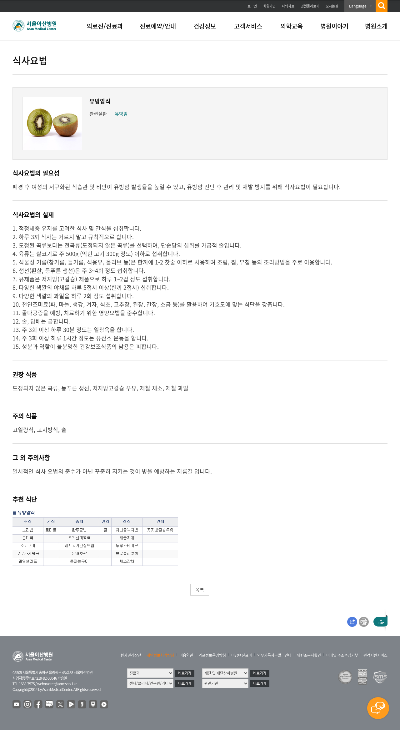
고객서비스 (248, 26)
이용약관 (186, 655)
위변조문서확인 (309, 655)
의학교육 (291, 26)
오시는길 (332, 6)
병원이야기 (334, 26)
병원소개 (376, 26)
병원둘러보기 (310, 6)
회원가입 (269, 6)
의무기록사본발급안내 (274, 655)
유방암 (121, 113)
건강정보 (204, 26)
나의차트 (288, 6)
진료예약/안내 (158, 26)
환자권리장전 (131, 655)
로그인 (252, 6)
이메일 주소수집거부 (342, 655)
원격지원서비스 (375, 655)
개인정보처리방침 (160, 655)
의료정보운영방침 (212, 655)
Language (358, 6)
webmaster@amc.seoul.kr (57, 684)
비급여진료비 (241, 655)
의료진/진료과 (105, 26)
